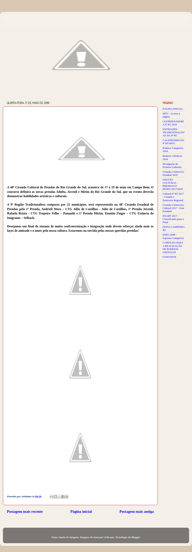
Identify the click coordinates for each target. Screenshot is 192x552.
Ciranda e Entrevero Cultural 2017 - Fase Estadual (173, 208)
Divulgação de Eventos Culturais (172, 165)
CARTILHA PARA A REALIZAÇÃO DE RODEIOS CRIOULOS (173, 247)
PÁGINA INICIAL (173, 108)
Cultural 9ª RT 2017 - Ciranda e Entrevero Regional (173, 196)
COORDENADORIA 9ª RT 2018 (173, 123)
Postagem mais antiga (137, 511)
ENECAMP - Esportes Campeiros (173, 236)
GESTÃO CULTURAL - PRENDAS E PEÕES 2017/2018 (173, 184)
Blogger (135, 537)
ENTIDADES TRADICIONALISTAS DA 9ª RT (174, 132)
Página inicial (81, 511)
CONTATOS (169, 256)
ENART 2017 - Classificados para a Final (173, 219)
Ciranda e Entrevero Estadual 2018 (173, 173)
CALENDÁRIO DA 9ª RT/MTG (173, 142)
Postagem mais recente (25, 511)
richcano (109, 537)
